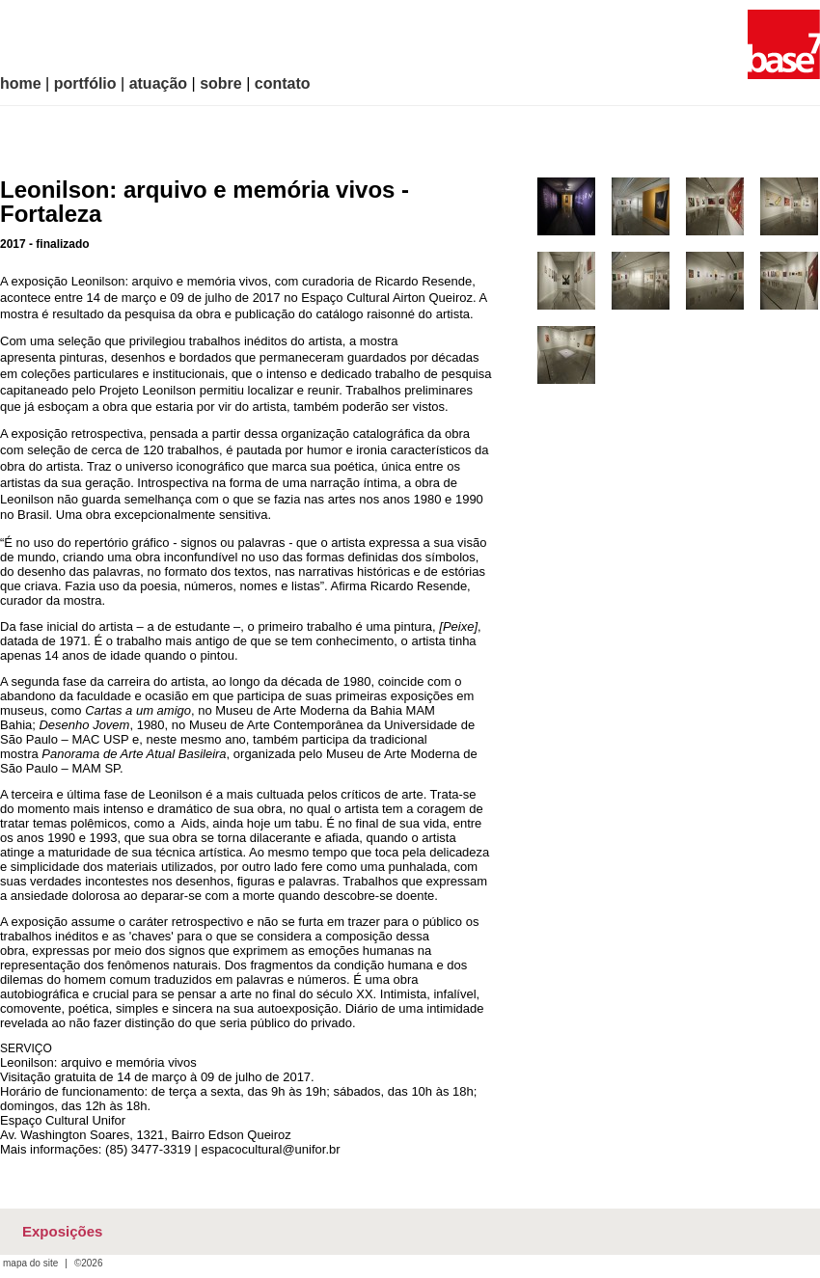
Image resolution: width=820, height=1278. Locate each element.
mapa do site (30, 1263)
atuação (158, 83)
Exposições (62, 1231)
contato (283, 83)
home (20, 83)
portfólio (85, 83)
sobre (221, 83)
